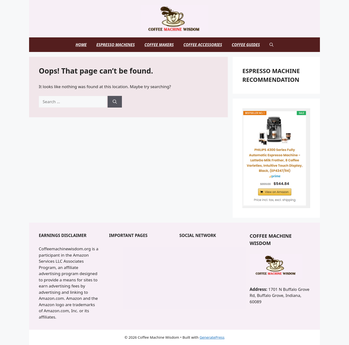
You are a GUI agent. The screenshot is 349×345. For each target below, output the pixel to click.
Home (81, 44)
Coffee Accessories (202, 44)
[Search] (115, 102)
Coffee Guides (246, 44)
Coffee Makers (159, 44)
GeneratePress (211, 337)
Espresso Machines (115, 44)
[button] (271, 44)
